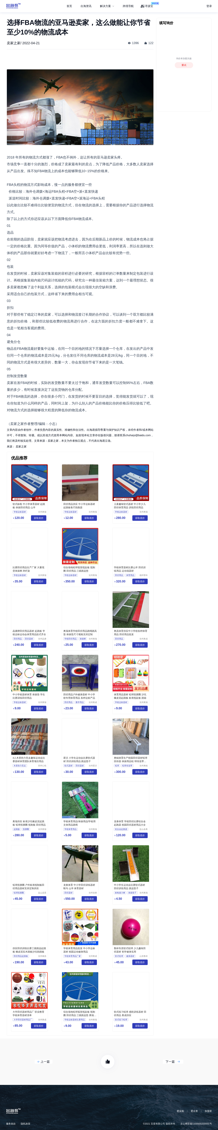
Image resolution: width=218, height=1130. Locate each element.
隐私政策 (25, 1123)
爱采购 (180, 1111)
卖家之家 (21, 446)
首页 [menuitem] (69, 6)
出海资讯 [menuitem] (86, 6)
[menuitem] (107, 6)
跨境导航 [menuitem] (128, 6)
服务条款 (11, 1123)
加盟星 (208, 1111)
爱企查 (194, 1111)
